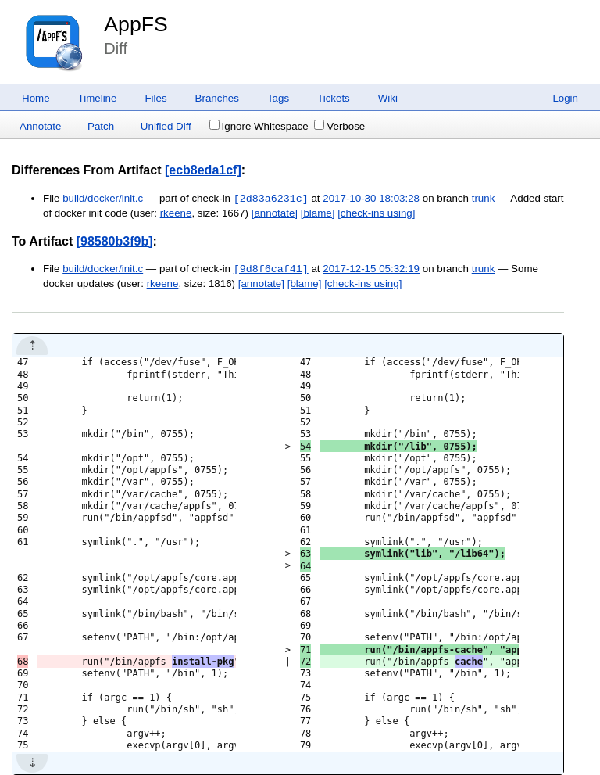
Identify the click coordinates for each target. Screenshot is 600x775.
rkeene (176, 213)
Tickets (333, 98)
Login (565, 98)
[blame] (318, 213)
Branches (217, 98)
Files (155, 98)
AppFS (136, 24)
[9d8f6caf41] (271, 269)
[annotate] (275, 213)
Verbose (339, 126)
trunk (483, 199)
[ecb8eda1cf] (203, 170)
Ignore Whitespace (259, 126)
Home (36, 98)
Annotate (40, 126)
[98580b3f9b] (115, 241)
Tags (278, 98)
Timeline (97, 98)
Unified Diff (166, 126)
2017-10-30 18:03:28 (371, 199)
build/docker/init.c (102, 199)
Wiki (388, 98)
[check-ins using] (376, 213)
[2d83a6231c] (271, 199)
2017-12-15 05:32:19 (371, 269)
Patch (101, 126)
